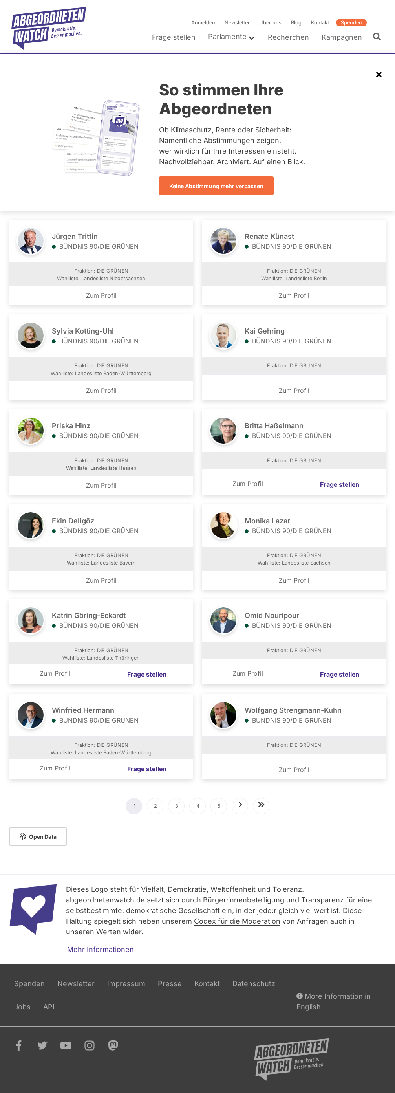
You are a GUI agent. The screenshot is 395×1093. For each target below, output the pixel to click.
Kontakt (320, 23)
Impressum (126, 983)
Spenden (351, 23)
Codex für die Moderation (237, 921)
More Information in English (333, 1001)
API (49, 1007)
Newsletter (237, 23)
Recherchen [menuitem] (288, 37)
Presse (170, 983)
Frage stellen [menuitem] (174, 37)
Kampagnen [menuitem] (342, 37)
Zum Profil (101, 295)
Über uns (270, 23)
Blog (296, 23)
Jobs (22, 1007)
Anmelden (203, 23)
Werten (108, 932)
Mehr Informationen (100, 949)
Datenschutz (253, 983)
